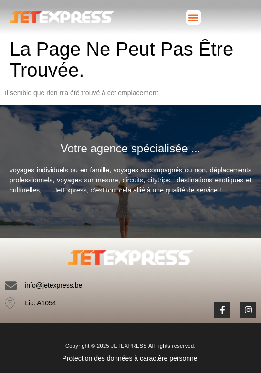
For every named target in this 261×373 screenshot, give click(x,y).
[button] (193, 17)
